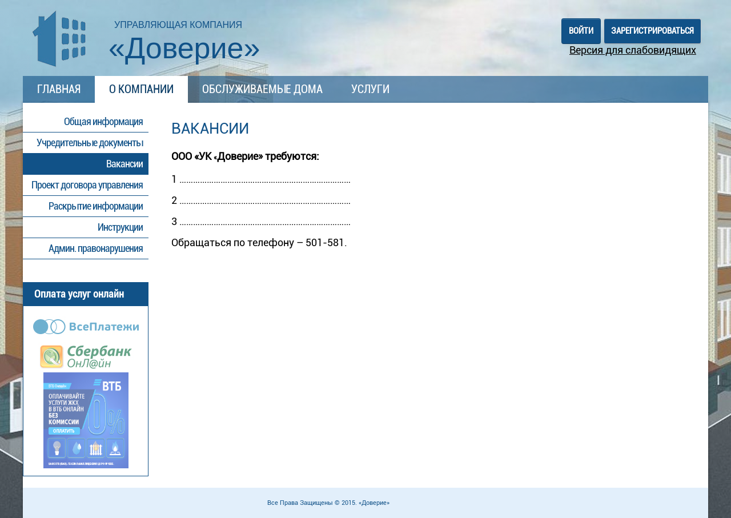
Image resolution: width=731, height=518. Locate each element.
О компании (141, 89)
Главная (59, 89)
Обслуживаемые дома (262, 89)
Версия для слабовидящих (632, 50)
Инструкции (120, 227)
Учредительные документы (90, 142)
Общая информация (103, 121)
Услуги (370, 89)
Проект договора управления (87, 185)
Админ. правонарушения (96, 248)
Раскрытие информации (96, 206)
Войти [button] (581, 31)
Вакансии (124, 164)
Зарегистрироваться (652, 31)
